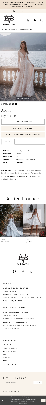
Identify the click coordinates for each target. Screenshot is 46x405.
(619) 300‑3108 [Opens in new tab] (10, 316)
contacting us (24, 176)
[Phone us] (35, 20)
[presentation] (11, 220)
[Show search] (41, 20)
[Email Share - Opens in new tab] (16, 104)
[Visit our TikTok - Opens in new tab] (31, 271)
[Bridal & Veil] (9, 20)
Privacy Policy (10, 364)
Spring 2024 (26, 30)
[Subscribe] (37, 382)
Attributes (8, 141)
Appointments (10, 348)
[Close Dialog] (2, 400)
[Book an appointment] (23, 11)
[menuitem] (22, 20)
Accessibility (9, 351)
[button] (22, 20)
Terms (6, 361)
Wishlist (7, 345)
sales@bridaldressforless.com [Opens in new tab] (18, 319)
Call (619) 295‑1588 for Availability (23, 135)
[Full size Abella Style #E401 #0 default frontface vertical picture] (23, 67)
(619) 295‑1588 (37, 2)
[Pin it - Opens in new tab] (13, 104)
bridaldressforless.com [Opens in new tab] (15, 322)
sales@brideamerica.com (15, 295)
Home (5, 30)
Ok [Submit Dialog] (43, 400)
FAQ (5, 354)
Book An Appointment (23, 128)
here (26, 403)
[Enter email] (22, 382)
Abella (14, 30)
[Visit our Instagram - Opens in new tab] (15, 271)
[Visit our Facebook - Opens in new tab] (23, 271)
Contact (7, 358)
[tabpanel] (23, 67)
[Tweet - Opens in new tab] (10, 104)
